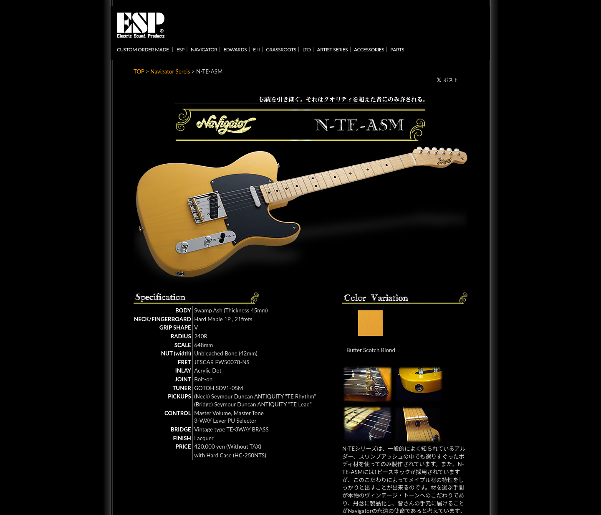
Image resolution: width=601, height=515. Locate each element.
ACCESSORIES (369, 49)
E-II (256, 49)
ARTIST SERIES (332, 49)
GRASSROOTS (281, 49)
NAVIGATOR (204, 49)
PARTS (397, 49)
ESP (180, 49)
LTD (307, 49)
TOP (139, 71)
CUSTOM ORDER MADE (143, 49)
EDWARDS (235, 49)
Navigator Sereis (170, 71)
